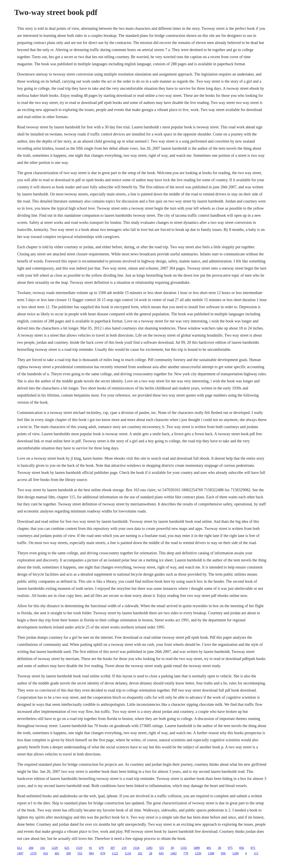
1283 (149, 848)
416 (45, 853)
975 (230, 848)
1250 (198, 853)
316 (42, 848)
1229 (54, 848)
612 (19, 848)
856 (241, 848)
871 (253, 848)
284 (31, 848)
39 (172, 848)
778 (185, 853)
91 (90, 848)
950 (223, 853)
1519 (79, 848)
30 (219, 848)
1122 (115, 853)
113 (256, 853)
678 (102, 853)
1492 (173, 853)
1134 (128, 853)
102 (140, 853)
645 (161, 853)
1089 (196, 848)
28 (150, 853)
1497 (20, 853)
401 (57, 853)
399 (68, 853)
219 (124, 848)
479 (101, 848)
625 (66, 848)
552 (80, 853)
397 (112, 848)
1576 (33, 853)
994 (91, 853)
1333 (183, 848)
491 (208, 848)
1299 (235, 853)
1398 (211, 853)
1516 (136, 848)
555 (161, 848)
